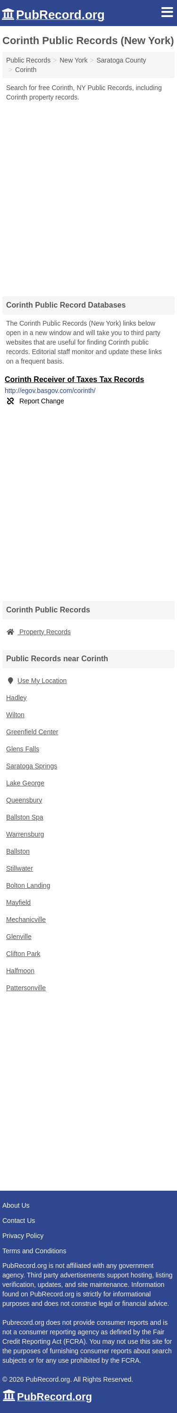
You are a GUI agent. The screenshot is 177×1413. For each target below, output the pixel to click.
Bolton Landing (28, 885)
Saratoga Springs (31, 766)
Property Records (38, 632)
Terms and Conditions (34, 1251)
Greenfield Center (32, 732)
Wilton (15, 715)
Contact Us (18, 1220)
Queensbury (24, 800)
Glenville (19, 936)
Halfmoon (20, 971)
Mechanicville (26, 919)
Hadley (16, 698)
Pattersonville (26, 988)
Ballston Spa (24, 817)
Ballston (18, 851)
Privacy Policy (22, 1236)
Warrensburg (25, 834)
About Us (16, 1205)
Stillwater (19, 868)
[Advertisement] (88, 195)
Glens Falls (22, 749)
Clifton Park (23, 953)
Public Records (28, 60)
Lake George (25, 783)
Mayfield (18, 902)
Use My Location (36, 680)
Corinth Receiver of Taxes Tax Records (74, 379)
